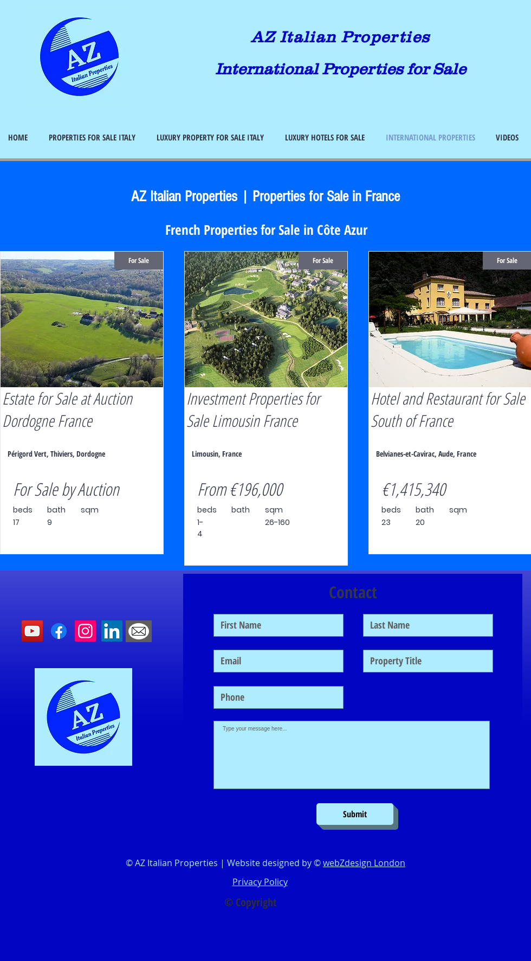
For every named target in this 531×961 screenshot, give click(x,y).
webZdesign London (364, 863)
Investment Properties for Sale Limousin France (253, 409)
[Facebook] (58, 631)
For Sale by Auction (66, 489)
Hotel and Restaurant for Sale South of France (448, 409)
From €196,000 (239, 489)
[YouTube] (32, 631)
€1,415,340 (413, 489)
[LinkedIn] (111, 631)
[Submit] (354, 814)
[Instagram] (85, 631)
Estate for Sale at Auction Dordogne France (67, 409)
